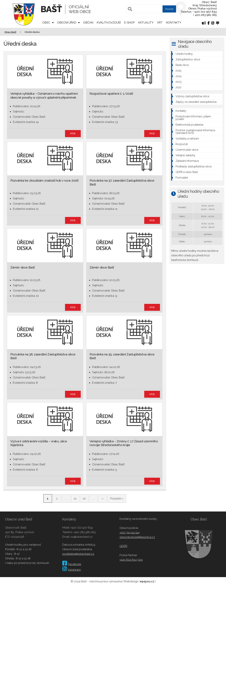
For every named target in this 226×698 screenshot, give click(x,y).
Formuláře (182, 177)
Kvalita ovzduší (109, 22)
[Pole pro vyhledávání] (151, 9)
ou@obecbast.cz (81, 536)
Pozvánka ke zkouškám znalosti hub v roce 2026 (44, 180)
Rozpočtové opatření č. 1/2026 (111, 93)
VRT (160, 22)
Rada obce (182, 65)
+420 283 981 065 (84, 532)
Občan (88, 22)
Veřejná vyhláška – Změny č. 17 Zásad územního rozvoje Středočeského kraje (124, 443)
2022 (178, 87)
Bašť (51, 9)
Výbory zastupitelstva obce (192, 96)
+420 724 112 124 (129, 532)
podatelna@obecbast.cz (78, 553)
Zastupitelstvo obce (188, 59)
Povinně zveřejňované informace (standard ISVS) (195, 132)
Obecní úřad (66, 22)
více (73, 133)
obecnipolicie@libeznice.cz (137, 537)
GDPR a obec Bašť (187, 172)
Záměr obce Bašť (22, 267)
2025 (178, 70)
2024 (178, 76)
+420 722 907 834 (82, 527)
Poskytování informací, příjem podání (193, 118)
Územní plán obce (187, 149)
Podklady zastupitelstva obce (194, 166)
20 (84, 498)
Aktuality (146, 22)
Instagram (71, 569)
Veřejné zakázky (185, 155)
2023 (178, 81)
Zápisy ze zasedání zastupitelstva (196, 101)
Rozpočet (182, 144)
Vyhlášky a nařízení (187, 138)
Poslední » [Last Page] (116, 498)
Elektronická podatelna (189, 124)
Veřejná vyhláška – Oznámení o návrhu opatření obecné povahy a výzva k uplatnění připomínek (44, 95)
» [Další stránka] (102, 498)
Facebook (71, 564)
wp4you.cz (146, 581)
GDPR (123, 546)
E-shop (129, 22)
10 (75, 498)
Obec (46, 22)
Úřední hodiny (184, 53)
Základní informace (187, 160)
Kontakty (173, 22)
